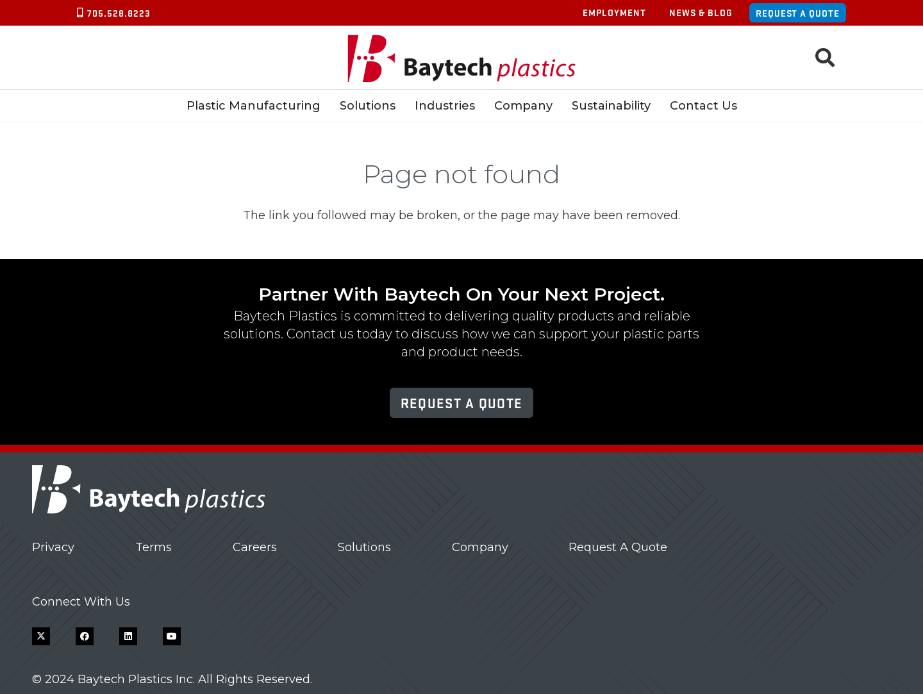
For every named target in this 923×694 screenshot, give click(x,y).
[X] (41, 636)
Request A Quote (618, 547)
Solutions (364, 547)
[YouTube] (172, 636)
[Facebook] (85, 636)
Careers (255, 547)
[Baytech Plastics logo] (461, 58)
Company (480, 547)
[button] (825, 58)
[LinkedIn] (128, 636)
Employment (614, 12)
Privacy (53, 547)
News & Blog (701, 12)
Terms (153, 547)
